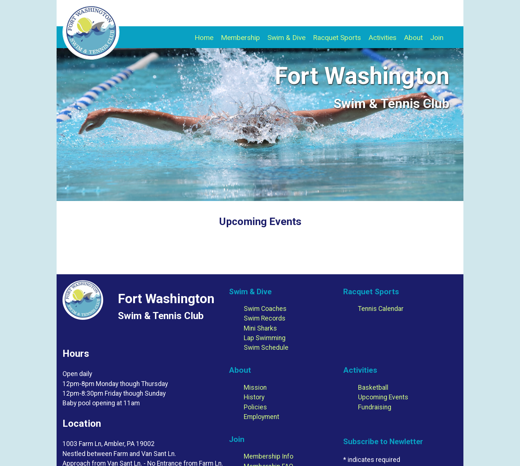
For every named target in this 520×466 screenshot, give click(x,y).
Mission (255, 387)
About (413, 37)
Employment (261, 416)
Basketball (373, 387)
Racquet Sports (337, 37)
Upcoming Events (383, 397)
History (254, 397)
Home (204, 37)
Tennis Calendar (380, 308)
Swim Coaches (265, 308)
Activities (382, 37)
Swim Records (265, 318)
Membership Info (268, 456)
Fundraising (374, 407)
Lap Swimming (265, 338)
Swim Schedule (266, 347)
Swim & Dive (286, 37)
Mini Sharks (260, 328)
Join (436, 37)
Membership (240, 37)
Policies (255, 407)
